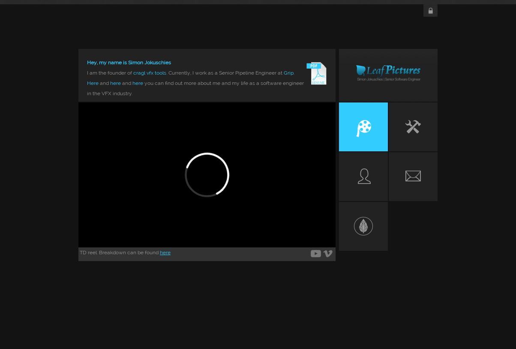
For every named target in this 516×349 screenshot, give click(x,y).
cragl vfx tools (149, 73)
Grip (289, 73)
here (115, 83)
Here (93, 83)
